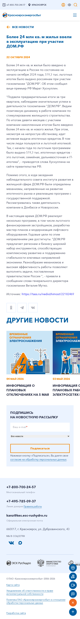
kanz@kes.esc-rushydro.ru (26, 515)
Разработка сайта (16, 613)
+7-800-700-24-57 (21, 487)
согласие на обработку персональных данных (38, 459)
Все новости (23, 27)
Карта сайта (13, 584)
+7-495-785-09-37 (21, 501)
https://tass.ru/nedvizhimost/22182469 (48, 294)
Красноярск (37, 4)
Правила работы (33, 506)
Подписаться (40, 448)
